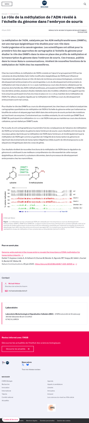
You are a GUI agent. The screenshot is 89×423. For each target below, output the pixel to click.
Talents (4, 394)
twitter (23, 365)
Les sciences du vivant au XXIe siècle (60, 397)
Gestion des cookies (63, 420)
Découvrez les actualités (15, 349)
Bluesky (27, 365)
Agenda (50, 381)
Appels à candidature (55, 384)
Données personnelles (47, 420)
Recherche (6, 384)
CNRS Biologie (7, 381)
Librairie (50, 387)
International (6, 391)
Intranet (50, 394)
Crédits (21, 420)
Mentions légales (31, 420)
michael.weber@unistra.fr (17, 291)
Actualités (14, 14)
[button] (10, 419)
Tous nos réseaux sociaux (31, 369)
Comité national (7, 397)
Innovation (5, 387)
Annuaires (51, 391)
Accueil (5, 14)
